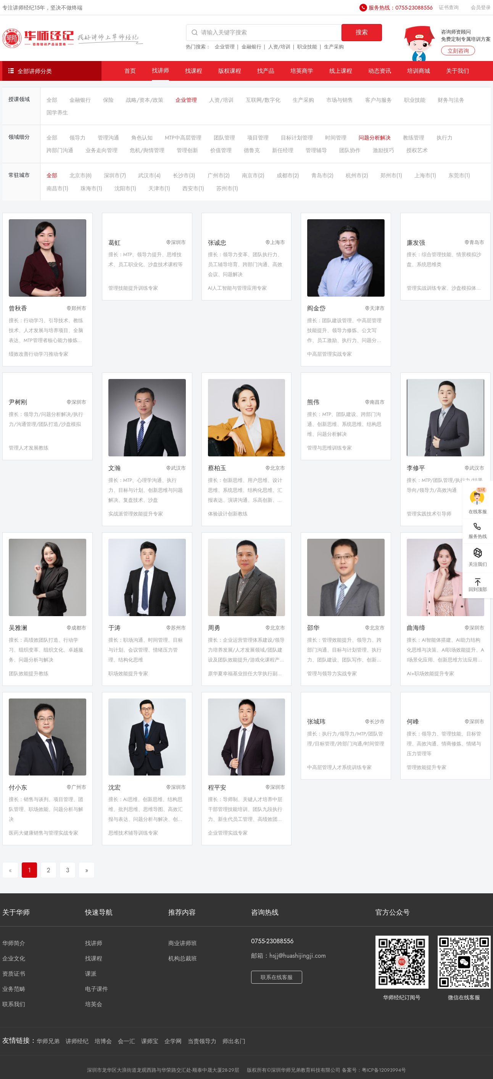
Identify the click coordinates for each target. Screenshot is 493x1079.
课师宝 (149, 1041)
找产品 (265, 70)
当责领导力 (202, 1041)
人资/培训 (279, 46)
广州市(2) (219, 175)
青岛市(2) (322, 175)
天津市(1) (159, 188)
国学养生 (57, 112)
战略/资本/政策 (144, 100)
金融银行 (251, 46)
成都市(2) (288, 175)
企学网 (173, 1041)
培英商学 (301, 70)
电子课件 (96, 989)
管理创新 (187, 150)
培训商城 (418, 70)
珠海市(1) (91, 188)
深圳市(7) (115, 175)
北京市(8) (80, 175)
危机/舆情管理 (147, 150)
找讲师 (160, 70)
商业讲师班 (182, 943)
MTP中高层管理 (183, 137)
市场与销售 (339, 100)
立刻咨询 (458, 51)
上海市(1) (425, 175)
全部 (52, 100)
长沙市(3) (184, 175)
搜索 (362, 32)
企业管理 (225, 46)
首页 (130, 70)
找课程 (193, 70)
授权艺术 (417, 150)
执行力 (445, 137)
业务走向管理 (101, 150)
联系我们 (13, 1004)
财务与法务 (451, 100)
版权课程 (229, 70)
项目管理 (258, 137)
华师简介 (13, 943)
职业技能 (307, 46)
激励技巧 (383, 150)
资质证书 (13, 974)
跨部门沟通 (60, 150)
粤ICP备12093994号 (384, 1070)
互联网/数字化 (263, 100)
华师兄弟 (48, 1041)
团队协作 (350, 150)
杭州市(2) (357, 175)
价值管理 (221, 150)
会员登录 (481, 7)
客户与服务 (378, 100)
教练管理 (413, 137)
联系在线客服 (277, 977)
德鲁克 (252, 150)
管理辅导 (316, 150)
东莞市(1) (459, 175)
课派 (91, 974)
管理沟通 (108, 137)
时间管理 (335, 137)
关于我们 (457, 70)
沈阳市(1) (125, 188)
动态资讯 (379, 70)
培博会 (103, 1041)
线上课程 (340, 70)
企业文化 (13, 958)
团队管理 (224, 137)
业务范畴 (13, 989)
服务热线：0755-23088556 (401, 7)
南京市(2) (253, 175)
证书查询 (449, 7)
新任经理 (282, 150)
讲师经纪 (77, 1041)
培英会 (93, 1004)
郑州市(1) (391, 175)
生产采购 (334, 46)
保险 (108, 100)
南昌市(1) (57, 188)
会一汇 (126, 1041)
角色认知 (142, 137)
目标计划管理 (297, 137)
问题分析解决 (375, 137)
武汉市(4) (149, 175)
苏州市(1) (227, 188)
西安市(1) (193, 188)
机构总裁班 (182, 958)
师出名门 (233, 1041)
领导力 (77, 137)
